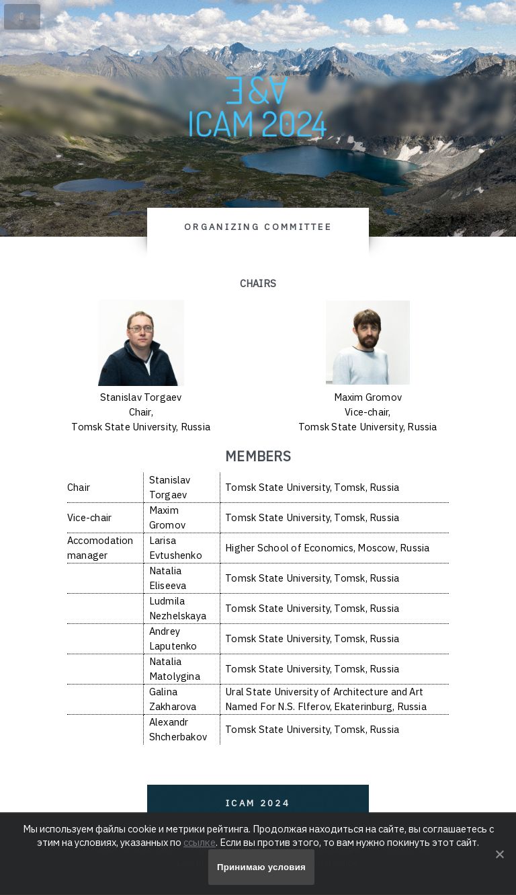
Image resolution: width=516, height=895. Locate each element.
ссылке (199, 842)
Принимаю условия (261, 867)
